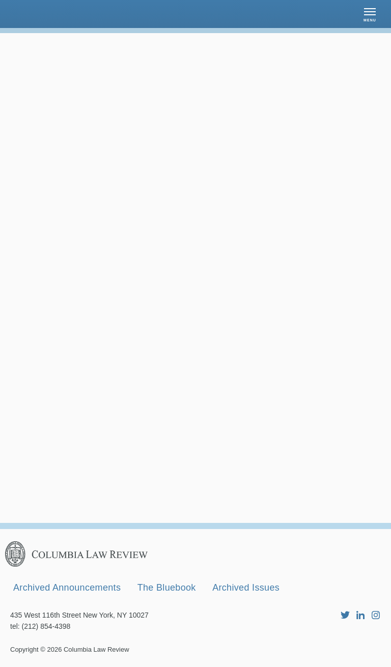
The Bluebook (166, 587)
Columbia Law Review (96, 649)
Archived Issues (246, 587)
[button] (370, 14)
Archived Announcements (67, 587)
